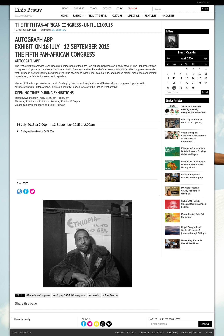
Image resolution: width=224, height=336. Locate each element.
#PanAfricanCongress (38, 295)
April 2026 (187, 58)
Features (152, 16)
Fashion (79, 16)
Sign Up (205, 323)
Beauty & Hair (99, 16)
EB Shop (132, 8)
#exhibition (94, 295)
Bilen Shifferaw (59, 30)
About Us (119, 332)
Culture (118, 16)
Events (107, 8)
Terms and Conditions (191, 332)
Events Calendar (187, 52)
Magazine (169, 16)
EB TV (119, 8)
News (65, 8)
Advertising (203, 2)
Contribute (144, 332)
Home (65, 16)
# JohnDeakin (110, 295)
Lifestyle (135, 16)
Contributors (158, 332)
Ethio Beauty (28, 10)
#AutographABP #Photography (69, 295)
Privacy (208, 332)
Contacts (131, 332)
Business (79, 8)
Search (205, 92)
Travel (94, 8)
